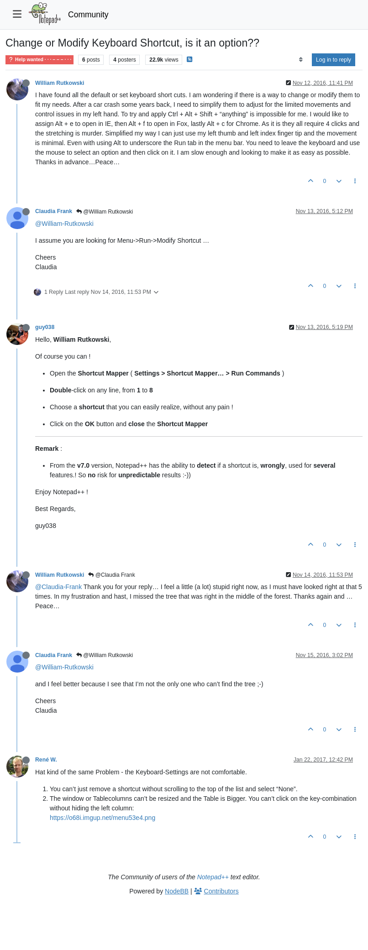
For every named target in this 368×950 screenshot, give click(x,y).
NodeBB (177, 891)
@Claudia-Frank (58, 586)
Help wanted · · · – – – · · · (39, 60)
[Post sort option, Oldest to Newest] (300, 59)
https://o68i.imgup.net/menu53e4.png (102, 817)
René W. (46, 760)
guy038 (44, 327)
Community (88, 14)
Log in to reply (333, 60)
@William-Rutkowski (64, 223)
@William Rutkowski (104, 212)
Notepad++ (213, 877)
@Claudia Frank (111, 575)
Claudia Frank (53, 211)
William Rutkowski (59, 83)
